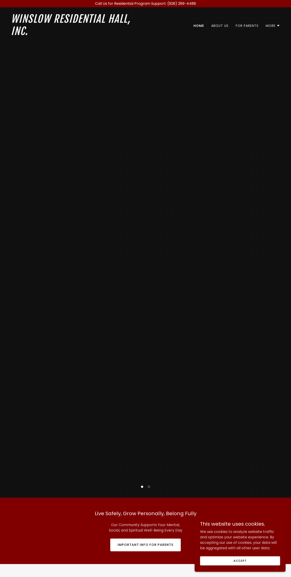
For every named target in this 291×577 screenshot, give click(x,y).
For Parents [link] (247, 25)
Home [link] (198, 25)
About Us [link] (219, 25)
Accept (239, 560)
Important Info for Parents (145, 544)
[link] (76, 33)
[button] (142, 487)
